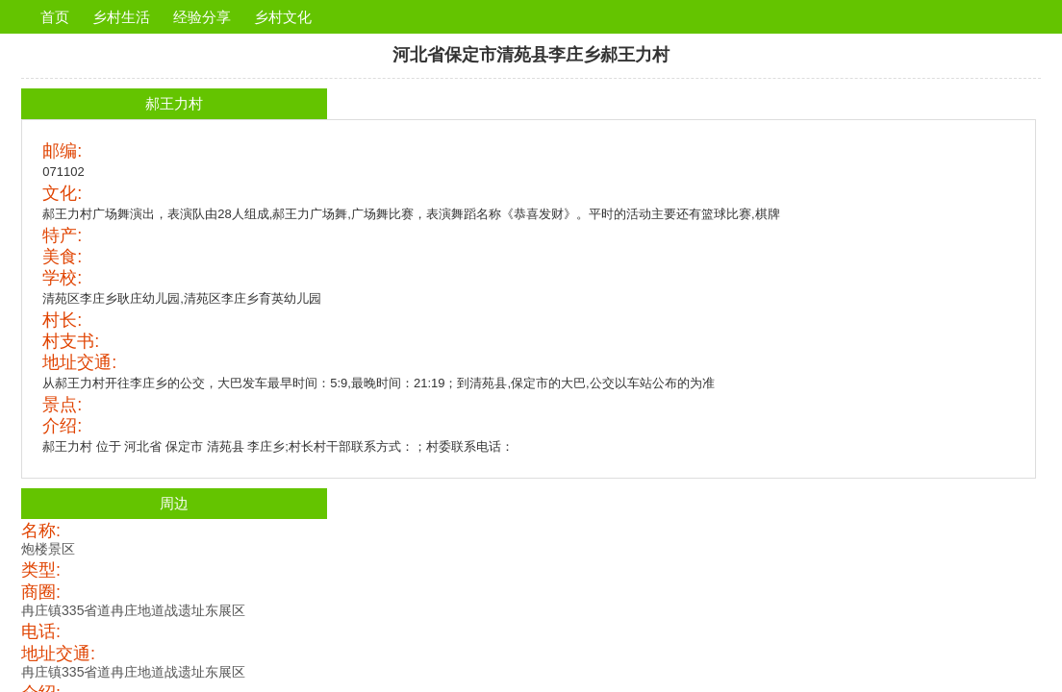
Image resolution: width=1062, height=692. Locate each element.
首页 (54, 17)
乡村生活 (121, 17)
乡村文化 (283, 17)
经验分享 (202, 17)
